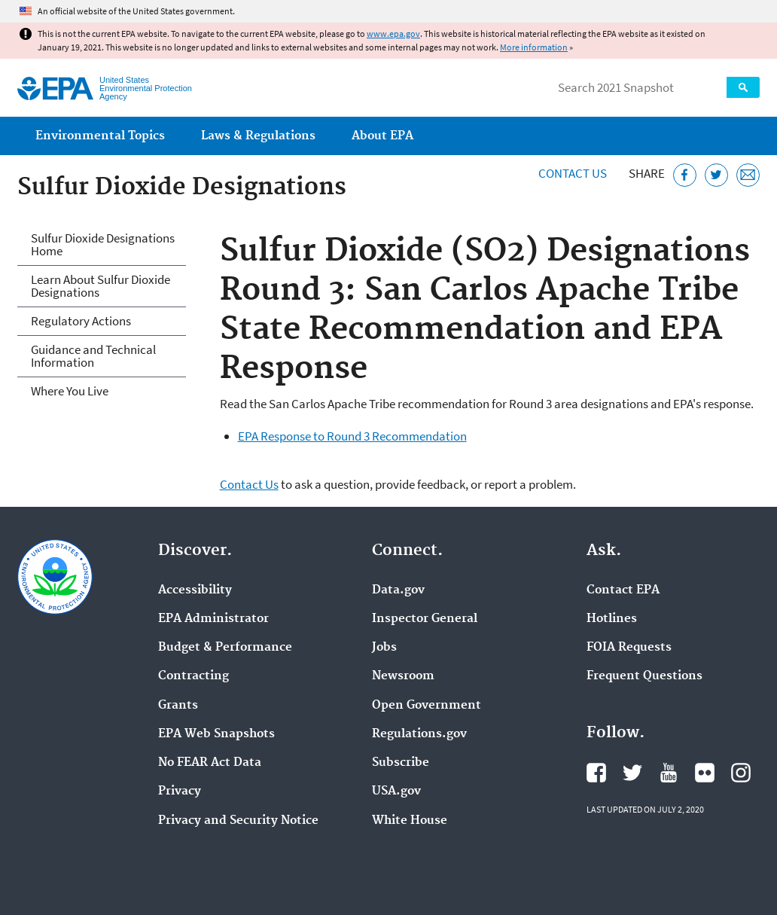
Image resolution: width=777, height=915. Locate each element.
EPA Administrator (213, 619)
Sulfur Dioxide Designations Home (103, 244)
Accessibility (195, 590)
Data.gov (398, 590)
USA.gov (396, 791)
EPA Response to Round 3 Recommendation (352, 436)
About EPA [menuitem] (382, 136)
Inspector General (424, 619)
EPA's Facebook (596, 772)
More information (534, 47)
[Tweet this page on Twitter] (716, 175)
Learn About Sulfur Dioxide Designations (100, 285)
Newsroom (403, 676)
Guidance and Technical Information (93, 356)
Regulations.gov (419, 734)
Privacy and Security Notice (238, 821)
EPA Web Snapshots (216, 734)
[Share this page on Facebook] (684, 175)
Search (743, 87)
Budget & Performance (225, 647)
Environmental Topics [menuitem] (100, 136)
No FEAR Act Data (209, 763)
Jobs (384, 647)
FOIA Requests (629, 647)
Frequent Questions (644, 676)
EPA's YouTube (668, 772)
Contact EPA (623, 590)
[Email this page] (748, 175)
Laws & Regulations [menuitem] (258, 136)
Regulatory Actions (81, 321)
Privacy (179, 791)
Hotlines (612, 619)
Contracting (193, 676)
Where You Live (69, 391)
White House (409, 821)
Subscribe (400, 763)
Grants (178, 705)
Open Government (426, 705)
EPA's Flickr (705, 772)
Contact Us (572, 173)
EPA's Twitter (632, 772)
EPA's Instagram (741, 772)
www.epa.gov (393, 33)
